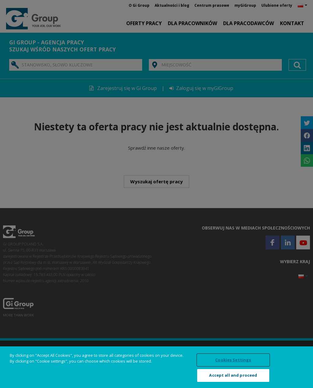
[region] (156, 367)
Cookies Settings (233, 360)
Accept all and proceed (233, 375)
